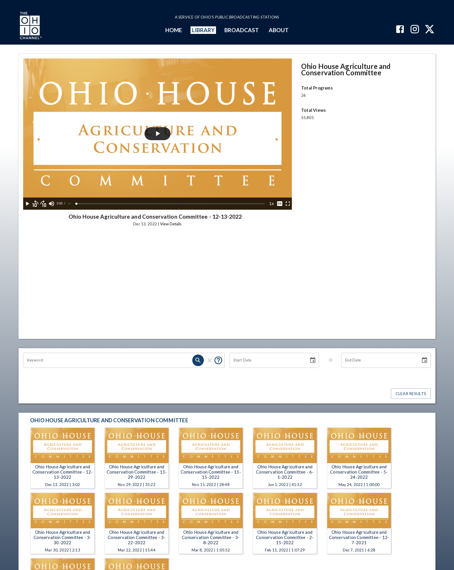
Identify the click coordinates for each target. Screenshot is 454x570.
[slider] (170, 203)
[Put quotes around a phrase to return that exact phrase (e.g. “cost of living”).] (218, 360)
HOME (173, 30)
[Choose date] (312, 360)
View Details (171, 224)
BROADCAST (241, 30)
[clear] (209, 360)
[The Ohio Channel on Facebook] (400, 29)
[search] (198, 360)
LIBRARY (203, 30)
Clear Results (411, 394)
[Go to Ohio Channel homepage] (30, 26)
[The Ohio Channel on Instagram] (415, 29)
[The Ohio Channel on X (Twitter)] (429, 29)
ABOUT (279, 30)
